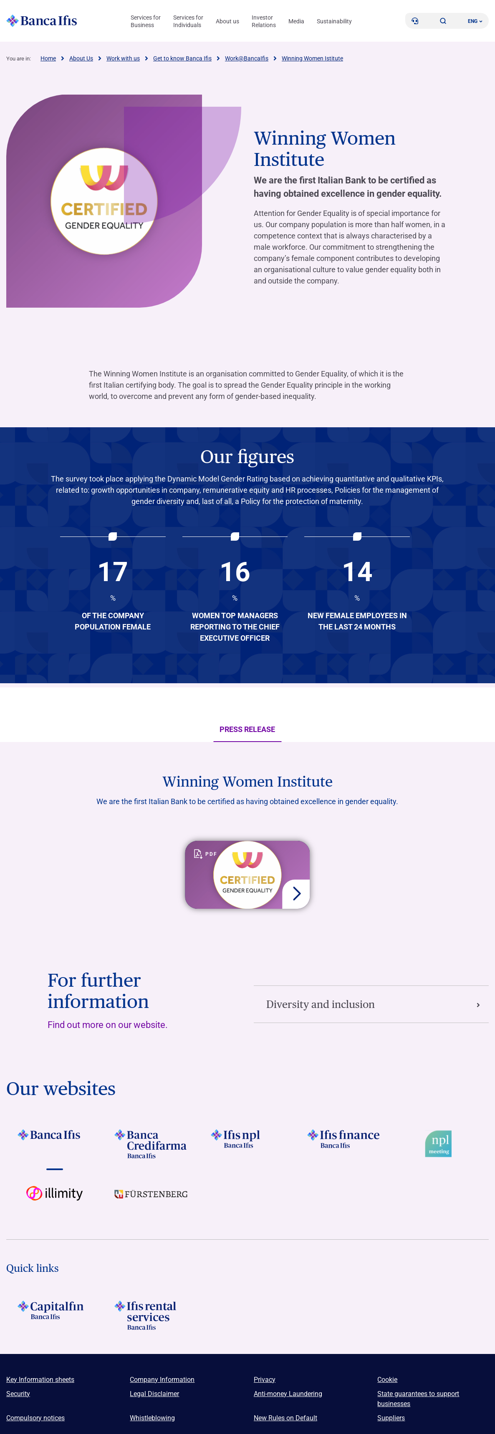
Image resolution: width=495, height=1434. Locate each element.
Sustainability (334, 21)
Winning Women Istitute (312, 58)
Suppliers (391, 1418)
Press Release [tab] (247, 732)
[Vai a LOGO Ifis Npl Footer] (247, 1144)
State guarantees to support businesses (418, 1399)
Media (296, 21)
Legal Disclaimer (154, 1394)
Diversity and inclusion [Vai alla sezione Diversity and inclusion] (373, 1004)
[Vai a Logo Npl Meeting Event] (440, 1144)
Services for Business (146, 21)
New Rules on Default (285, 1418)
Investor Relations (264, 21)
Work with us (123, 58)
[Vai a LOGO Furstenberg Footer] (151, 1200)
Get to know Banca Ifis (182, 58)
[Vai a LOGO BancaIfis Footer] (54, 1144)
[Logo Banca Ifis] (41, 21)
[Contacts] (415, 21)
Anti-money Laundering (288, 1394)
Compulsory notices (35, 1418)
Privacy (264, 1380)
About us (227, 21)
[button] (443, 21)
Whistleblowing (152, 1418)
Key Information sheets (40, 1380)
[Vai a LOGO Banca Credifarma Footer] (151, 1144)
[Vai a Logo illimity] (54, 1200)
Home (48, 58)
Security (18, 1394)
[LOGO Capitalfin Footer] (54, 1315)
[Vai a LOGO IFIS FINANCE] (344, 1144)
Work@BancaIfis (246, 58)
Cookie (387, 1380)
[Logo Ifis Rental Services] (151, 1315)
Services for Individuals (188, 21)
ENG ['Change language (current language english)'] (475, 21)
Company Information (162, 1380)
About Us (81, 58)
